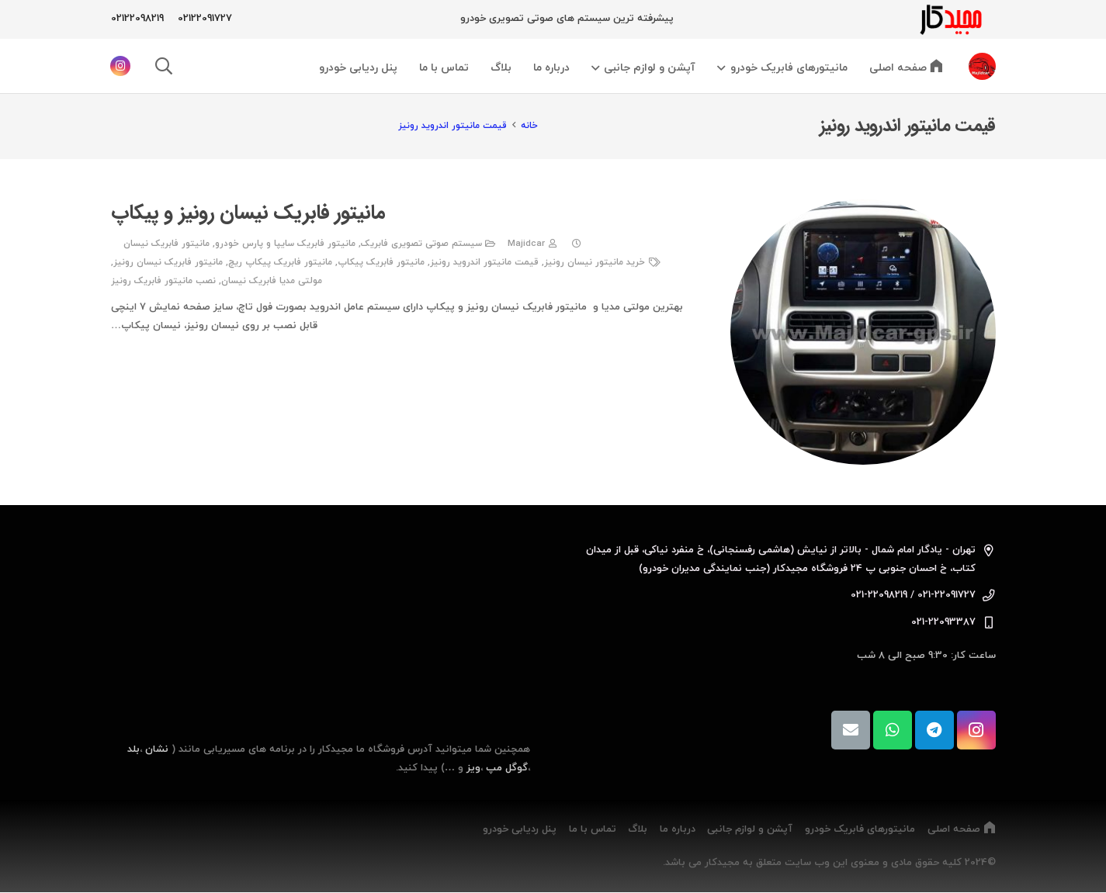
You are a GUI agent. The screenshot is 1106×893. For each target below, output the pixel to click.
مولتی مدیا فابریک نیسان (271, 281)
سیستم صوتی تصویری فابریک (420, 243)
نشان (156, 749)
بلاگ (637, 829)
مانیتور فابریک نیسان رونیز (168, 262)
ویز (473, 768)
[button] (723, 68)
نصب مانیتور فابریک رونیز (163, 281)
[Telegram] (934, 730)
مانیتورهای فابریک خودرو (860, 829)
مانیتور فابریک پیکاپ (381, 262)
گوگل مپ (507, 768)
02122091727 (205, 19)
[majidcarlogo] (949, 19)
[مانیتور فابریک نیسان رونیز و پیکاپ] (863, 332)
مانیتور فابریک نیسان (166, 243)
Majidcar (525, 243)
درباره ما (677, 829)
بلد (133, 749)
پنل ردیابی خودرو (519, 829)
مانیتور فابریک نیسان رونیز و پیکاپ (248, 213)
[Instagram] (120, 66)
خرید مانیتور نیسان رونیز (594, 262)
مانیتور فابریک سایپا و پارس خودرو (284, 243)
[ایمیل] (850, 730)
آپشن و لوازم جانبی (749, 829)
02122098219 (137, 19)
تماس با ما (592, 829)
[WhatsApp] (892, 730)
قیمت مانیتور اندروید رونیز (484, 262)
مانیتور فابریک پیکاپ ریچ (280, 262)
